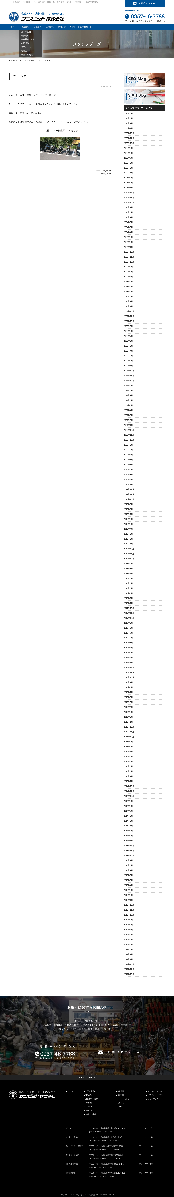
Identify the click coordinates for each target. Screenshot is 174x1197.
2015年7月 (128, 751)
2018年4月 (128, 588)
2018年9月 (128, 564)
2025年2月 (128, 183)
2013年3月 (128, 890)
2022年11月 (129, 316)
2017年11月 (129, 613)
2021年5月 (128, 405)
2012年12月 (129, 905)
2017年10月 (129, 618)
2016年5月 (128, 702)
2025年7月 (128, 158)
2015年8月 (128, 747)
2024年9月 (128, 207)
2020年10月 (129, 440)
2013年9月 (128, 860)
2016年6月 (128, 697)
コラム (24, 60)
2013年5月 (128, 880)
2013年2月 (128, 895)
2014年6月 (128, 816)
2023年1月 (128, 306)
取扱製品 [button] (25, 27)
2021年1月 (128, 425)
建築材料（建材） (92, 1099)
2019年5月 (128, 524)
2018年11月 (129, 554)
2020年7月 (128, 455)
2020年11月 (129, 435)
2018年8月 (128, 568)
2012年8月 (128, 925)
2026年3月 (128, 118)
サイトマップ (153, 1099)
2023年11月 (129, 257)
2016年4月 (128, 707)
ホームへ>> (106, 174)
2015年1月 (128, 781)
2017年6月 (128, 638)
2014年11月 (129, 791)
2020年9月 (128, 445)
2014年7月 (128, 811)
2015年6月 (128, 756)
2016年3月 (128, 712)
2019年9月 (128, 504)
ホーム (13, 27)
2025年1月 (128, 188)
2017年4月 (128, 648)
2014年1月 (128, 841)
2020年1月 (128, 484)
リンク (73, 27)
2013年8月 (128, 865)
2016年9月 (128, 682)
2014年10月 (129, 796)
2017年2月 (128, 658)
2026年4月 (128, 113)
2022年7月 (128, 336)
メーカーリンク (123, 1099)
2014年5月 (128, 821)
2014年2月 (128, 836)
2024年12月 (129, 192)
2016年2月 (128, 717)
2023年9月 (128, 267)
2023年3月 (128, 296)
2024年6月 (128, 222)
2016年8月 (128, 687)
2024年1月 (128, 247)
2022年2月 (128, 361)
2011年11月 (129, 969)
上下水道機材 (90, 1091)
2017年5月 (128, 643)
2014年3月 (128, 831)
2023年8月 (128, 272)
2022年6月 (128, 341)
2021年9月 (128, 385)
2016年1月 (128, 722)
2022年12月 (129, 311)
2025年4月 (128, 173)
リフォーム (89, 1106)
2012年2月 (128, 954)
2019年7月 (128, 514)
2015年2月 (128, 776)
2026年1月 (128, 128)
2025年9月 (128, 148)
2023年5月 (128, 286)
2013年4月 (128, 885)
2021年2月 (128, 420)
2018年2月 (128, 598)
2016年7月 (128, 692)
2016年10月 (129, 677)
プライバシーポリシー (156, 1095)
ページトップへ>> (103, 171)
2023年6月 (128, 282)
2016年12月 (129, 667)
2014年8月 (128, 806)
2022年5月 (128, 346)
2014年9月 (128, 801)
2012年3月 (128, 949)
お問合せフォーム (155, 1091)
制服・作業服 (90, 1114)
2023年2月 (128, 301)
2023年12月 (129, 252)
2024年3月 (128, 237)
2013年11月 (129, 850)
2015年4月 (128, 766)
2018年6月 (128, 578)
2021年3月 (128, 415)
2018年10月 (129, 559)
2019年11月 (129, 494)
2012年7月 (128, 930)
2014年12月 (129, 786)
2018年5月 (128, 583)
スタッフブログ (35, 60)
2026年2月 (128, 123)
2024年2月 (128, 242)
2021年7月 (128, 395)
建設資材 (89, 1095)
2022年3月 (128, 356)
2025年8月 (128, 153)
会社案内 (37, 27)
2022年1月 (128, 366)
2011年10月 (129, 974)
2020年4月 (128, 470)
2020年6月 (128, 460)
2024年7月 (128, 217)
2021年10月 (129, 380)
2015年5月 (128, 761)
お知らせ (62, 27)
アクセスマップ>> (146, 1128)
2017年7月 (128, 633)
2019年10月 (129, 499)
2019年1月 (128, 544)
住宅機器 (89, 1103)
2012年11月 (129, 910)
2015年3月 (128, 771)
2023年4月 (128, 291)
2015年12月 (129, 727)
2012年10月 (129, 915)
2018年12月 (129, 549)
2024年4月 (128, 232)
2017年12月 (129, 608)
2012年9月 (128, 920)
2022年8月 (128, 331)
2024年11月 (129, 197)
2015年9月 (128, 742)
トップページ (14, 60)
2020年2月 (128, 479)
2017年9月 (128, 623)
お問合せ (84, 27)
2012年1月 (128, 959)
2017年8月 (128, 628)
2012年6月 (128, 935)
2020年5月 (128, 465)
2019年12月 (129, 489)
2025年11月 (129, 138)
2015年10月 (129, 737)
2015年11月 (129, 732)
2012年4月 (128, 944)
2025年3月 (128, 178)
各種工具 (89, 1110)
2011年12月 (129, 964)
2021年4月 (128, 410)
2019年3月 (128, 534)
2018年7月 (128, 573)
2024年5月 (128, 227)
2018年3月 (128, 593)
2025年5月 (128, 168)
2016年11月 (129, 672)
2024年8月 (128, 212)
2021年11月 (129, 376)
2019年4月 (128, 529)
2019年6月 (128, 519)
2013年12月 (129, 845)
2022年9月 (128, 326)
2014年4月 (128, 826)
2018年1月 (128, 603)
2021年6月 (128, 400)
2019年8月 (128, 509)
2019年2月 (128, 539)
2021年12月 (129, 371)
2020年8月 (128, 450)
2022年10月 (129, 321)
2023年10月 (129, 262)
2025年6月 (128, 163)
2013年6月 (128, 875)
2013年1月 (128, 900)
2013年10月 (129, 855)
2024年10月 (129, 202)
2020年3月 (128, 474)
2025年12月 (129, 133)
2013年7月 (128, 870)
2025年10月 (129, 143)
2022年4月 (128, 351)
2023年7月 (128, 277)
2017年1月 (128, 662)
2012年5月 (128, 939)
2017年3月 (128, 653)
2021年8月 (128, 390)
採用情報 (50, 27)
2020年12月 (129, 430)
